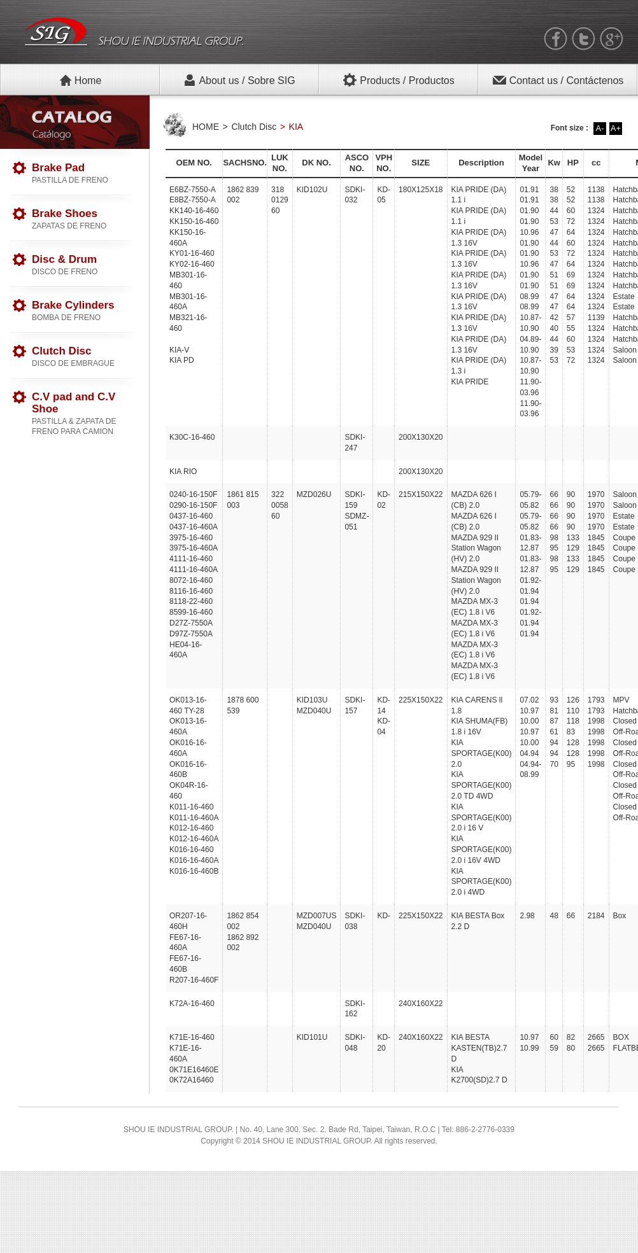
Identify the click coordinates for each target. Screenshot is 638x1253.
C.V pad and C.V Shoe (84, 414)
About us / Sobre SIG (239, 80)
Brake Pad (84, 173)
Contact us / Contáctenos (558, 80)
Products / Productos (399, 80)
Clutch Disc (84, 356)
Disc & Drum (84, 265)
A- (600, 128)
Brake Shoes (84, 219)
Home (80, 80)
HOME (205, 127)
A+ (616, 128)
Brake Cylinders (84, 311)
